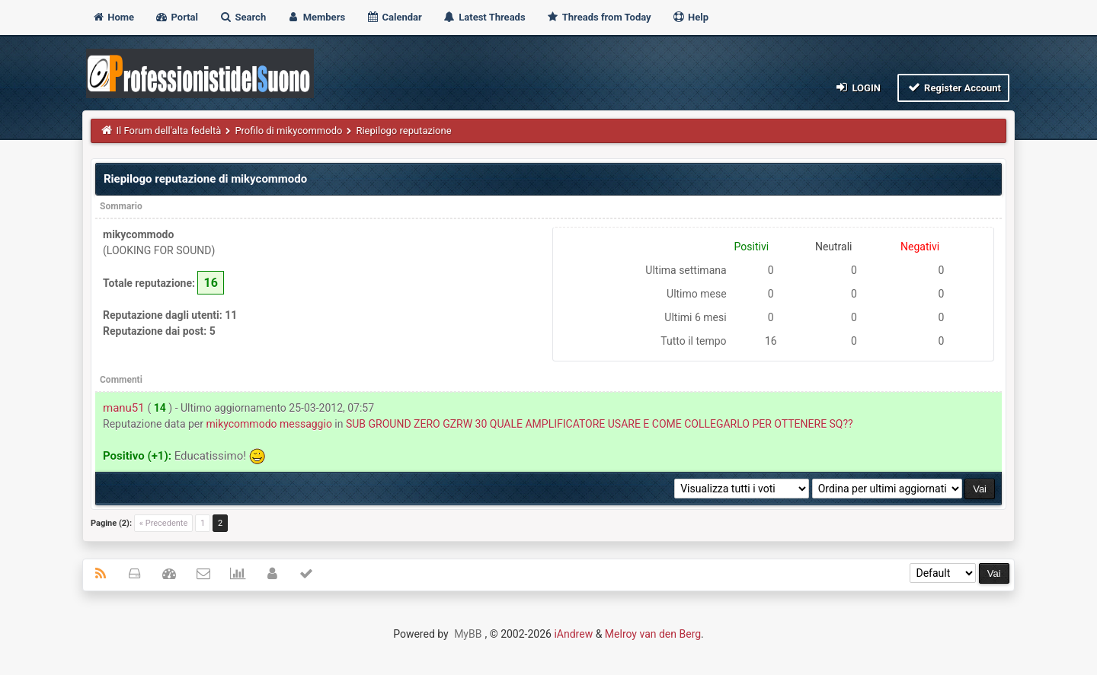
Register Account (953, 87)
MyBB (467, 634)
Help (690, 17)
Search (242, 17)
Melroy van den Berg (653, 634)
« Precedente (163, 523)
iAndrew (573, 634)
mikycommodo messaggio (268, 424)
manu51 (124, 408)
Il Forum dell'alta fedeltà (169, 130)
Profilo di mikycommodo (288, 130)
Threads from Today (598, 17)
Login (857, 87)
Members (315, 17)
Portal (176, 17)
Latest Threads (484, 17)
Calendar (393, 17)
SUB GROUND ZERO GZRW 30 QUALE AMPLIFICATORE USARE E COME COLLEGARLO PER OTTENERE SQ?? (599, 424)
